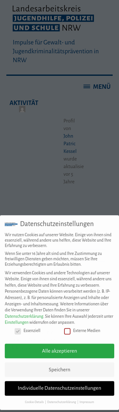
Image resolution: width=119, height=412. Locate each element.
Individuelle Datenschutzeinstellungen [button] (59, 385)
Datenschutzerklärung (24, 313)
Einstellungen (17, 319)
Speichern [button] (59, 366)
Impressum (86, 398)
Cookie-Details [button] (34, 398)
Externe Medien (82, 327)
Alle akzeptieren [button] (59, 347)
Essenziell (27, 327)
